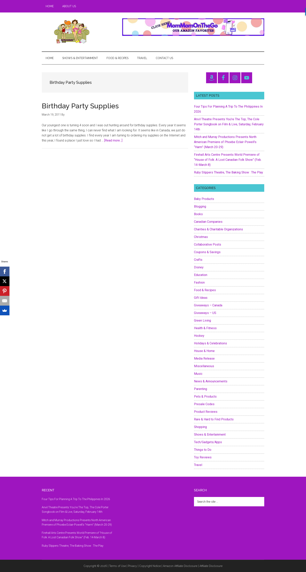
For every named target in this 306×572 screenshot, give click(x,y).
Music (198, 374)
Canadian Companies (208, 222)
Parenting (200, 389)
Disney (199, 267)
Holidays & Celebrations (210, 343)
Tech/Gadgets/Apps (208, 442)
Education (200, 275)
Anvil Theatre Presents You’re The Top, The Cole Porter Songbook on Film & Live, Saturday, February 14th (229, 124)
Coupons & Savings (207, 252)
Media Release (204, 358)
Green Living (202, 320)
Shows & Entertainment (210, 434)
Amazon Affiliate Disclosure (180, 566)
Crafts (198, 260)
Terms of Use (117, 566)
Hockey (199, 336)
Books (198, 214)
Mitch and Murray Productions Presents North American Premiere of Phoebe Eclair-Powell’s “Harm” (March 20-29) (225, 142)
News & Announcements (210, 381)
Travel (198, 465)
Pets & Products (205, 396)
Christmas (201, 237)
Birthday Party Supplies (80, 106)
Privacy (132, 566)
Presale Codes (204, 404)
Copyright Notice (150, 566)
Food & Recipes (205, 290)
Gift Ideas (200, 298)
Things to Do (202, 450)
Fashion (199, 282)
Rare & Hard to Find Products (214, 419)
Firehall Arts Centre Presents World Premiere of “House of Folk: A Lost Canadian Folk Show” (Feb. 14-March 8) (228, 160)
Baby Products (204, 199)
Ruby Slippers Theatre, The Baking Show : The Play (228, 172)
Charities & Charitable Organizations (218, 229)
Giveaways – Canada (208, 305)
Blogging (200, 206)
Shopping (200, 427)
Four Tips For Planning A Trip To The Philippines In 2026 (76, 499)
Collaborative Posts (207, 244)
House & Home (204, 351)
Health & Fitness (205, 328)
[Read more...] (113, 140)
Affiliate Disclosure (210, 566)
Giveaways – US (205, 313)
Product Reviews (205, 412)
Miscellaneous (204, 366)
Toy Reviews (203, 457)
